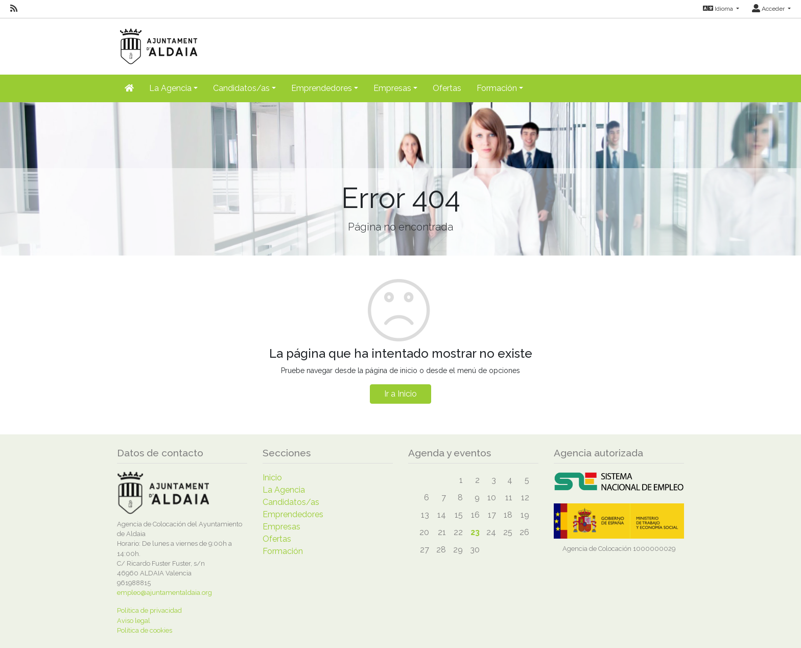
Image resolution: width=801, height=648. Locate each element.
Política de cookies (144, 630)
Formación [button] (497, 88)
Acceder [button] (769, 8)
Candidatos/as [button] (241, 88)
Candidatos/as (291, 502)
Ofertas (447, 88)
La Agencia (284, 490)
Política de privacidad (149, 610)
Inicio (272, 477)
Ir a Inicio (400, 394)
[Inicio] (129, 88)
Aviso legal (133, 620)
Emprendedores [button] (321, 88)
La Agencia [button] (170, 88)
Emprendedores (293, 514)
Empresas (281, 526)
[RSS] (13, 8)
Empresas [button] (392, 88)
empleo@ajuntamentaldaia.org (164, 592)
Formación (283, 551)
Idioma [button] (719, 8)
